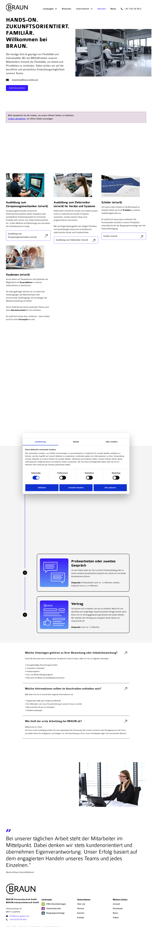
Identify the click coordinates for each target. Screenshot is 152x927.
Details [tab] (76, 442)
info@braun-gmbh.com (19, 916)
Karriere (102, 8)
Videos (116, 917)
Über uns (81, 904)
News (113, 8)
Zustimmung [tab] (40, 442)
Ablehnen (42, 488)
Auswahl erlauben (76, 488)
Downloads (118, 908)
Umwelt (116, 904)
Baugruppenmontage (55, 913)
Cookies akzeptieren (17, 119)
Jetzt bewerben (17, 88)
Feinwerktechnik (53, 908)
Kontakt (80, 917)
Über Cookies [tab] (111, 442)
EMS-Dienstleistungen (56, 904)
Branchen (66, 8)
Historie (80, 908)
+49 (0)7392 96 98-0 (18, 919)
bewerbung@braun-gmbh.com (25, 80)
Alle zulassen (110, 488)
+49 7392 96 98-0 (132, 8)
